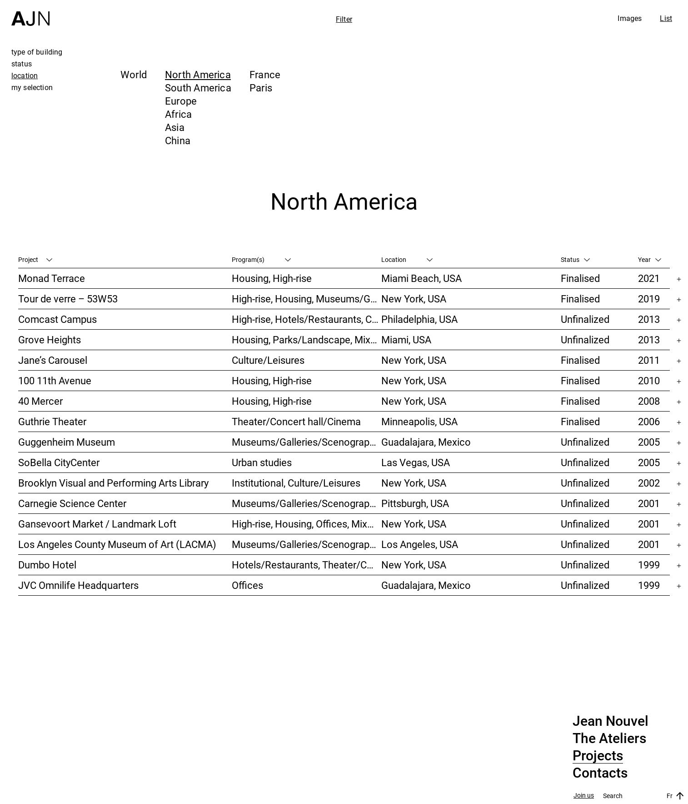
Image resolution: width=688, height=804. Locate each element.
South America (198, 87)
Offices (247, 585)
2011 (649, 360)
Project (35, 259)
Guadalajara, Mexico (426, 441)
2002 (649, 482)
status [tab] (21, 64)
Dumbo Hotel (47, 564)
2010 (649, 380)
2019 (649, 298)
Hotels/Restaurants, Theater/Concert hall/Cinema (306, 564)
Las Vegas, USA (415, 462)
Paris (260, 87)
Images (630, 18)
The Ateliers (609, 738)
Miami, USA (406, 339)
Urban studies (262, 462)
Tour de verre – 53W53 (68, 298)
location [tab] (24, 75)
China (177, 140)
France (264, 74)
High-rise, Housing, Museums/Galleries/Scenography (306, 298)
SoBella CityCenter (59, 462)
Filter (344, 19)
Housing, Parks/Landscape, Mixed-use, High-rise (306, 339)
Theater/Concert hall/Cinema (296, 421)
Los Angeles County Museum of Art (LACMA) (117, 544)
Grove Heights (49, 339)
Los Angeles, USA (419, 544)
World (133, 74)
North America (198, 74)
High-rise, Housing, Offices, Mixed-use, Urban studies (306, 523)
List (666, 18)
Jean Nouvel (610, 721)
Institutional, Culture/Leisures (296, 482)
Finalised (580, 278)
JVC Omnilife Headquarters (78, 585)
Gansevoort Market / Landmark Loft (97, 523)
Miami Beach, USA (421, 278)
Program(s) (261, 259)
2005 (649, 441)
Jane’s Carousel (52, 360)
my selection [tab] (32, 87)
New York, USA (413, 298)
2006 (649, 421)
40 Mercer (40, 400)
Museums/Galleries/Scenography (305, 441)
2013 (649, 319)
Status (575, 259)
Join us (583, 795)
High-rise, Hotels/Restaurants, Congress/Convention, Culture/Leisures (306, 319)
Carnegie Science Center (72, 503)
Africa (178, 114)
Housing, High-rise (272, 278)
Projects (598, 755)
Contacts (600, 773)
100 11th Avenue (54, 380)
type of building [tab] (37, 52)
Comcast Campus (57, 319)
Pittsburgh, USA (415, 503)
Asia (174, 127)
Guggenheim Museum (66, 441)
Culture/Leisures (268, 360)
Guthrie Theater (52, 421)
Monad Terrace (51, 278)
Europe (181, 100)
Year (649, 259)
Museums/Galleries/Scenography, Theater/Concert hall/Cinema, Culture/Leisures (306, 503)
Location (407, 259)
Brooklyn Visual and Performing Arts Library (113, 482)
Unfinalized (585, 319)
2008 (649, 400)
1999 (649, 564)
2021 (649, 278)
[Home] (30, 13)
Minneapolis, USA (419, 421)
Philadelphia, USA (419, 319)
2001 (649, 503)
